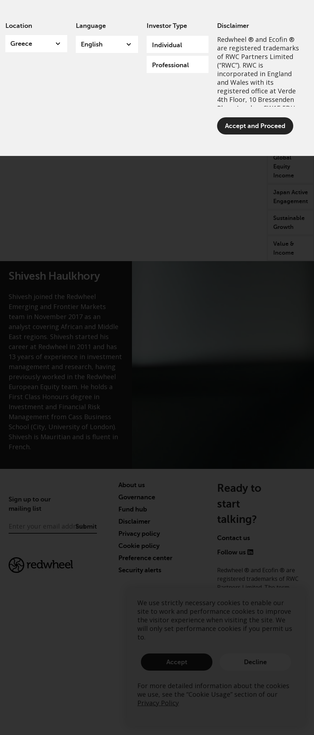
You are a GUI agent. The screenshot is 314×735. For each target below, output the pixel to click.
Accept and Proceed (255, 125)
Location (18, 25)
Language (91, 25)
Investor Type (167, 25)
